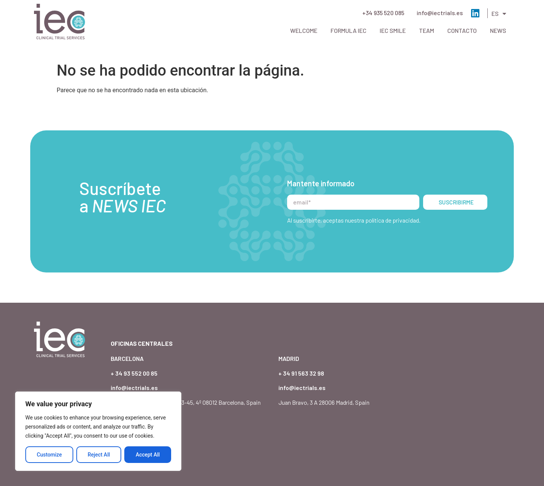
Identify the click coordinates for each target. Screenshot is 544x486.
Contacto (462, 30)
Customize (49, 455)
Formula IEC (348, 30)
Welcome (303, 30)
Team (426, 30)
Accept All (148, 455)
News (498, 30)
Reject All (99, 455)
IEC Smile (393, 30)
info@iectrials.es (440, 12)
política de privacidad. (392, 205)
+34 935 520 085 (383, 12)
